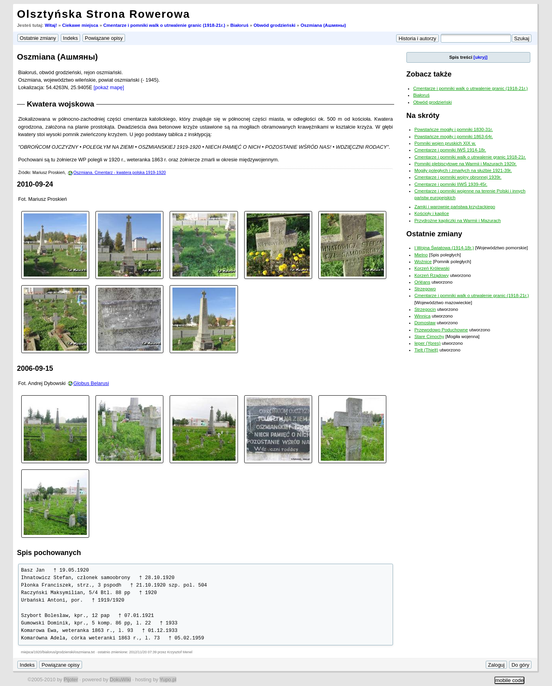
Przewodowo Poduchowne (441, 329)
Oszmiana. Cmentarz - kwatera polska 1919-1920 (119, 172)
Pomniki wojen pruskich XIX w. (445, 143)
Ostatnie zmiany (434, 234)
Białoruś (239, 25)
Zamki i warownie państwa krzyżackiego (454, 206)
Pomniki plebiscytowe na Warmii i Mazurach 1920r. (465, 163)
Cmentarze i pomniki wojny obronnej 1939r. (457, 177)
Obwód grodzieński (275, 25)
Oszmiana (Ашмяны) (323, 25)
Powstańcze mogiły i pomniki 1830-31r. (453, 129)
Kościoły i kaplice (431, 213)
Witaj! (51, 25)
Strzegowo (425, 288)
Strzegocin (425, 309)
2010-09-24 (35, 184)
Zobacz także (429, 74)
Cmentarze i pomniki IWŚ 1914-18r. (450, 150)
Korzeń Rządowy (431, 275)
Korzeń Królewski (431, 268)
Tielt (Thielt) (426, 350)
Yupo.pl (167, 679)
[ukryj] (480, 57)
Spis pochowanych (49, 553)
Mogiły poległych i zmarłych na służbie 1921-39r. (463, 170)
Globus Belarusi (91, 383)
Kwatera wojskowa (60, 104)
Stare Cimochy (429, 336)
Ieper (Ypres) (427, 343)
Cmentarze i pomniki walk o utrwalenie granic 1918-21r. (470, 157)
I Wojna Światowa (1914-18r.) (444, 247)
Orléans (422, 282)
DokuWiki (120, 679)
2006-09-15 (35, 368)
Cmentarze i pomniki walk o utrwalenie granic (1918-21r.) (164, 25)
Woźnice (423, 261)
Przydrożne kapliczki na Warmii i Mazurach (457, 220)
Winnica (422, 316)
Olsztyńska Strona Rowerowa (103, 14)
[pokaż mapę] (109, 87)
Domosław (425, 322)
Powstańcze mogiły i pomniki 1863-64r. (453, 136)
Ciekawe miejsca (80, 25)
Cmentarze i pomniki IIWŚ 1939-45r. (450, 184)
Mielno (421, 254)
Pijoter (71, 679)
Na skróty (423, 115)
